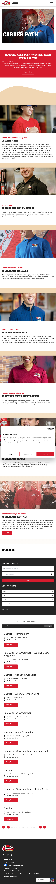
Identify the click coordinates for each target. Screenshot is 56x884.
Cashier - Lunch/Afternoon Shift (21, 693)
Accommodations (10, 868)
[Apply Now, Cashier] (11, 781)
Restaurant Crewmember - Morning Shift (26, 751)
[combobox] (27, 574)
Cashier (8, 770)
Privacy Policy (9, 862)
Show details (47, 449)
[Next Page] (40, 827)
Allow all (45, 454)
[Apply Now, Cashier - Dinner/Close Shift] (11, 743)
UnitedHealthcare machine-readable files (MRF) (21, 874)
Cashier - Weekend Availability (20, 674)
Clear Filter (5, 609)
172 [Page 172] (23, 827)
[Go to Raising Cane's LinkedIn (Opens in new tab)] (3, 855)
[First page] (3, 827)
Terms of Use (8, 859)
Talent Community (10, 877)
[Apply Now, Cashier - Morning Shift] (11, 645)
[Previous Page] (8, 827)
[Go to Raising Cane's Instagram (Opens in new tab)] (11, 855)
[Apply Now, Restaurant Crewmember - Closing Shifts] (11, 800)
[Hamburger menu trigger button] (52, 3)
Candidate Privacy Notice (13, 871)
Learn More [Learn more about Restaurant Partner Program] (7, 533)
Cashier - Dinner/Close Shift (19, 731)
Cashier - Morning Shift (16, 633)
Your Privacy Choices (13, 865)
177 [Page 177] (37, 827)
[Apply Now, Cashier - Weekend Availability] (11, 686)
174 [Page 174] (28, 827)
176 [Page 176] (34, 827)
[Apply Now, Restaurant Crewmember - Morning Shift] (11, 762)
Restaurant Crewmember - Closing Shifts (26, 789)
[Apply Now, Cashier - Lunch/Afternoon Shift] (11, 705)
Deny (10, 454)
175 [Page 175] (31, 827)
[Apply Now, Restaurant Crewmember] (11, 724)
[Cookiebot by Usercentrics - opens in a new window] (47, 429)
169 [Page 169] (15, 827)
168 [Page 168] (12, 827)
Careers (15, 3)
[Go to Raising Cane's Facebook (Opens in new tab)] (8, 855)
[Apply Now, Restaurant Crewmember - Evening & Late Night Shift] (11, 666)
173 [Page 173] (25, 827)
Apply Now (28, 72)
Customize (28, 454)
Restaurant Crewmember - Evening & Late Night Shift (27, 654)
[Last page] (44, 827)
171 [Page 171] (20, 827)
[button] (51, 574)
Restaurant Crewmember (17, 712)
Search (28, 581)
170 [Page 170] (17, 827)
